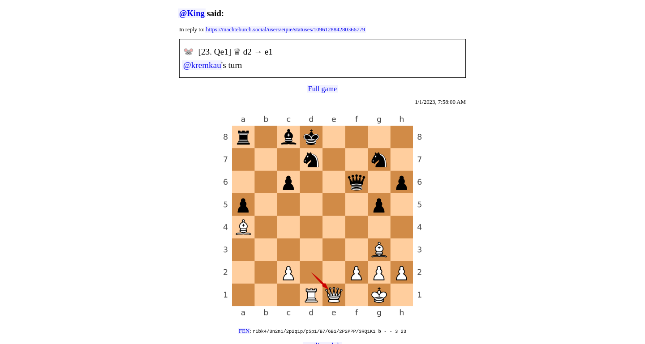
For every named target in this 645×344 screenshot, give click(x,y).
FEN (244, 331)
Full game (322, 89)
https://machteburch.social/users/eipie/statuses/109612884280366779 (285, 29)
